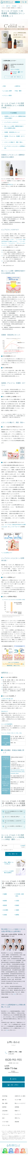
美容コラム (17, 1118)
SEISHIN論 (4, 1096)
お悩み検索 (4, 1110)
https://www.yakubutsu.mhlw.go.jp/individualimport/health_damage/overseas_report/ (17, 771)
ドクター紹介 (5, 1121)
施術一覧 (4, 1099)
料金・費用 (4, 1103)
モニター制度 (18, 1099)
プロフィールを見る (15, 69)
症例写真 (4, 1107)
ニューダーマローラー (14, 526)
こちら (14, 994)
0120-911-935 (13, 1060)
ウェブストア (18, 1114)
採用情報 (17, 1107)
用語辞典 (17, 1121)
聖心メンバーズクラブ (20, 1103)
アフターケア (5, 1114)
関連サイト (17, 1110)
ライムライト (12, 243)
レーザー (12, 239)
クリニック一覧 (5, 1125)
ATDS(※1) (10, 184)
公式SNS (17, 2)
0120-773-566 (11, 1068)
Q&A (3, 1118)
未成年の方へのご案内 (20, 1096)
